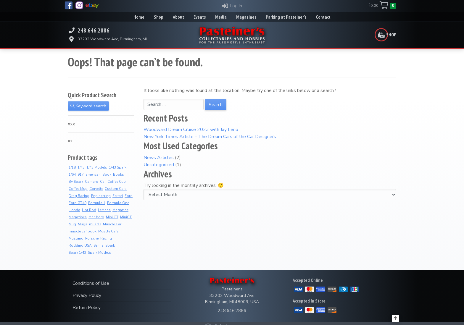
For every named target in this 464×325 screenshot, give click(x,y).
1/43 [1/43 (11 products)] (81, 167)
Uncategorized (159, 164)
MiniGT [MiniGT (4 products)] (126, 217)
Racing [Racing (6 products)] (106, 238)
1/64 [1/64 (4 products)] (72, 174)
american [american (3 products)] (93, 174)
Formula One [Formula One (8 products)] (118, 203)
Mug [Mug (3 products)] (72, 224)
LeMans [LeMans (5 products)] (104, 210)
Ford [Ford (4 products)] (129, 195)
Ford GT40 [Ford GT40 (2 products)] (77, 203)
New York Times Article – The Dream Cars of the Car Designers (210, 136)
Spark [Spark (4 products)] (110, 245)
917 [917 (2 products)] (81, 174)
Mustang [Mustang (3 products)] (76, 238)
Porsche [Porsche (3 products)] (92, 238)
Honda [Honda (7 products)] (74, 210)
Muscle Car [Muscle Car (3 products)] (112, 224)
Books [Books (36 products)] (118, 174)
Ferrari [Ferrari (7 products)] (117, 195)
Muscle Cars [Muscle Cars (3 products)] (108, 231)
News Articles (159, 157)
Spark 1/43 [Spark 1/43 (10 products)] (77, 252)
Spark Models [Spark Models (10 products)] (99, 252)
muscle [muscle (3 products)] (95, 224)
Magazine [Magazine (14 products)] (120, 210)
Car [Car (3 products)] (103, 181)
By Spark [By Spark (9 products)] (76, 181)
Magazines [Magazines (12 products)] (78, 217)
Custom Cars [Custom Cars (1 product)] (116, 188)
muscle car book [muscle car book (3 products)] (82, 231)
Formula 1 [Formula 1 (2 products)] (96, 203)
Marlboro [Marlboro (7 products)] (96, 217)
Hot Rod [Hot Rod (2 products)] (89, 210)
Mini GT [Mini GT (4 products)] (112, 217)
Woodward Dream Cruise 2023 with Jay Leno (191, 129)
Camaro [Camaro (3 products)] (91, 181)
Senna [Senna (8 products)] (99, 245)
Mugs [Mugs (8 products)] (82, 224)
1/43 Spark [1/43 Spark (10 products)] (117, 167)
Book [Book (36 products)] (106, 174)
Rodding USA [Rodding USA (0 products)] (80, 245)
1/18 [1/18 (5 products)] (72, 167)
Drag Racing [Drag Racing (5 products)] (79, 195)
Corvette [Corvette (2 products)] (96, 188)
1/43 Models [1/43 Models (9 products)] (96, 167)
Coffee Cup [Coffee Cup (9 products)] (116, 181)
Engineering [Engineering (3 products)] (101, 195)
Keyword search (88, 106)
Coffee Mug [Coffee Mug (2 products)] (78, 188)
